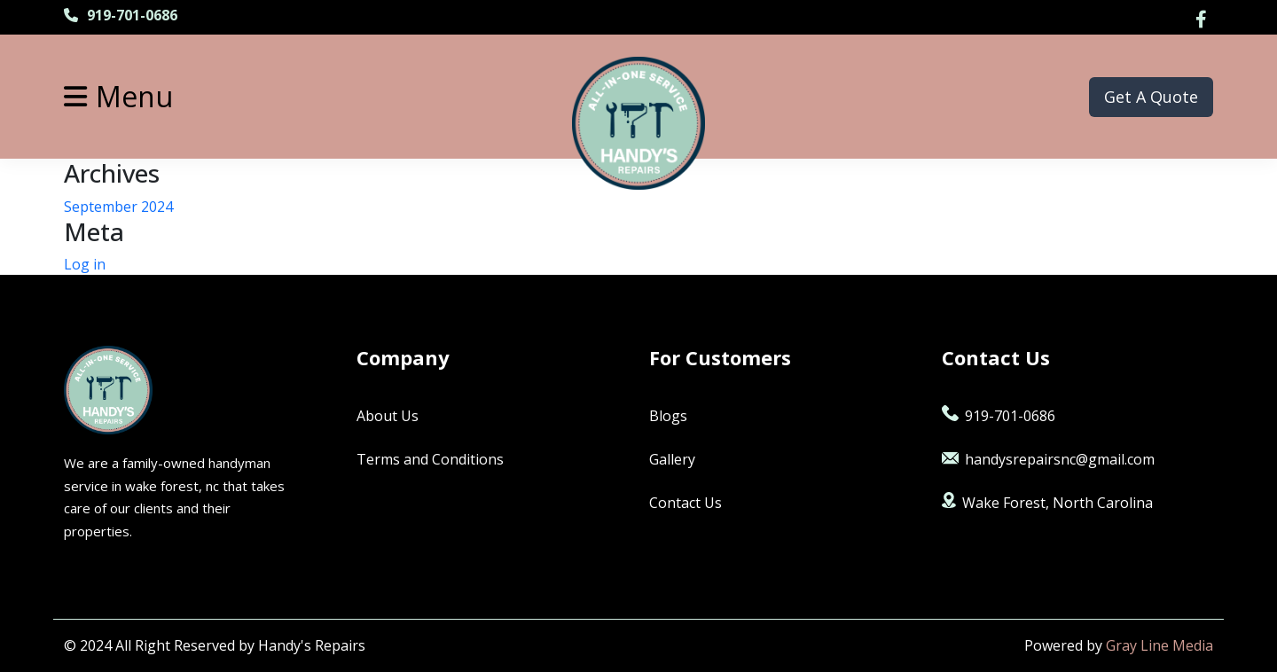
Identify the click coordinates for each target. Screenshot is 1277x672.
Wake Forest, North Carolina (1047, 502)
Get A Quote (1151, 96)
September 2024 (118, 206)
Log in (85, 264)
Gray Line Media (1159, 645)
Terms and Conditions (430, 459)
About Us (387, 416)
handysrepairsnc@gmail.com (1048, 459)
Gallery (672, 459)
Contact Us (685, 502)
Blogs (668, 416)
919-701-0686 (120, 15)
